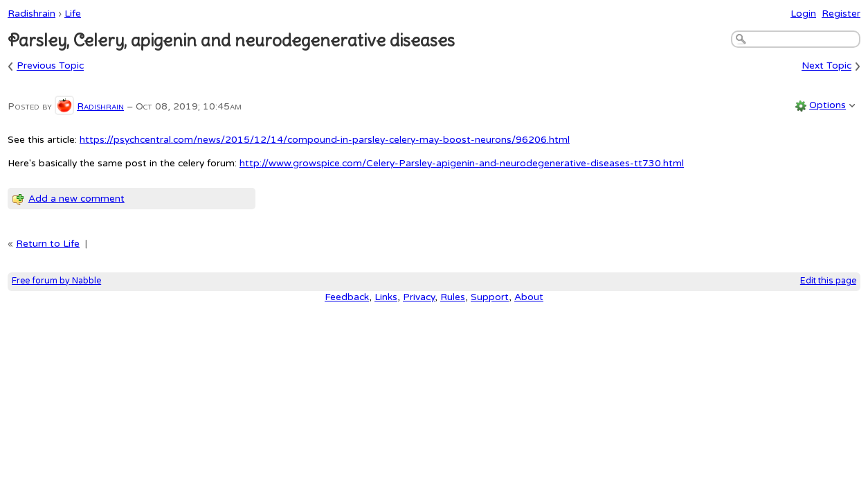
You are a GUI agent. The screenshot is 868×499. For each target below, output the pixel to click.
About (528, 297)
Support (490, 297)
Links (385, 297)
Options (827, 105)
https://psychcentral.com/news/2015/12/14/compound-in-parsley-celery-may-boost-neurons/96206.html (325, 140)
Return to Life (48, 244)
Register (841, 13)
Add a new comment (76, 198)
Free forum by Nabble (56, 281)
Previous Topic (50, 66)
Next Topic (826, 66)
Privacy (419, 297)
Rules (452, 297)
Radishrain (31, 13)
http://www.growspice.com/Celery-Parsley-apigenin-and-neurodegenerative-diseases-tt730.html (461, 163)
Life (72, 13)
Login (803, 13)
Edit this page (828, 281)
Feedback (347, 297)
